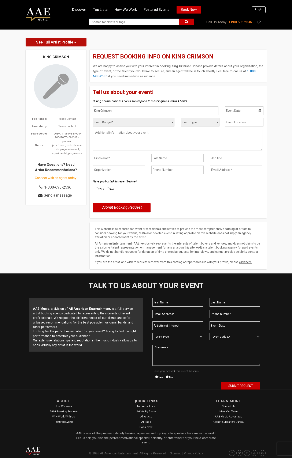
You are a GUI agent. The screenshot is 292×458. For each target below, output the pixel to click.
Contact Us (228, 406)
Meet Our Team (228, 411)
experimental (59, 153)
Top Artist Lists (146, 406)
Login (258, 9)
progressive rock (70, 149)
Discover (79, 9)
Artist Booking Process (63, 411)
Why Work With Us (63, 416)
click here (245, 262)
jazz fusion (58, 145)
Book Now (189, 9)
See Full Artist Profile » (56, 42)
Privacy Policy (193, 453)
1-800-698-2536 (57, 187)
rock (69, 145)
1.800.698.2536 (240, 22)
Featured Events (156, 9)
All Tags (146, 421)
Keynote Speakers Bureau (228, 421)
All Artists (146, 416)
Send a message (58, 195)
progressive (75, 153)
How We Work (63, 406)
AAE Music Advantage (228, 416)
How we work (126, 9)
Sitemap (175, 453)
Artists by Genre (146, 411)
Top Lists (100, 9)
